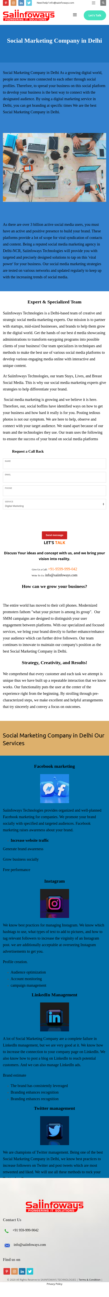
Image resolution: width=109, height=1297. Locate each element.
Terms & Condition (90, 1279)
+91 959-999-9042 (26, 1230)
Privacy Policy (54, 1284)
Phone (8, 488)
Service (9, 502)
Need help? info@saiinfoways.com (55, 3)
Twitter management (54, 1108)
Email (8, 475)
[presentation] (32, 519)
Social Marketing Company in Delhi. (38, 651)
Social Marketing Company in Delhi (31, 72)
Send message (54, 535)
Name (8, 461)
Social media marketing (22, 399)
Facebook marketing (54, 766)
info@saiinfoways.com (30, 1245)
